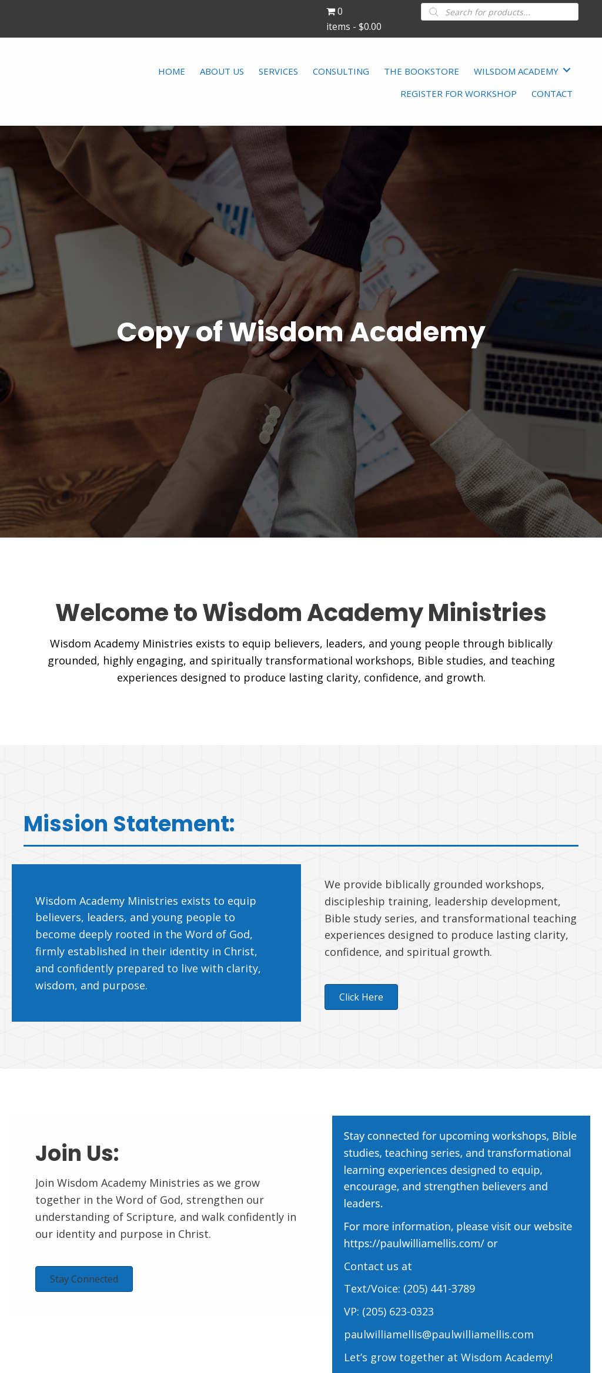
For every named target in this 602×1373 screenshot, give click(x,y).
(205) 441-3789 (439, 1288)
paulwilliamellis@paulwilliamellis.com (439, 1334)
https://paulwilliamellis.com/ (414, 1243)
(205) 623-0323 (398, 1311)
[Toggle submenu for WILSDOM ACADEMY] (567, 69)
